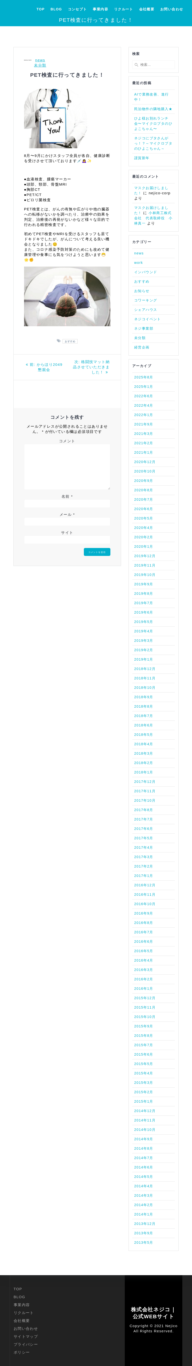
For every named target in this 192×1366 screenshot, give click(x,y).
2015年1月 (143, 1101)
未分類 (40, 65)
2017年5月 (143, 838)
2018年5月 (143, 735)
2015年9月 (143, 1026)
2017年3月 (143, 857)
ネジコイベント (147, 319)
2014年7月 (143, 1158)
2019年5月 (143, 622)
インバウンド (145, 272)
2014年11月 (145, 1120)
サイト (67, 532)
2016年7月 (143, 932)
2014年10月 (145, 1130)
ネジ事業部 (143, 328)
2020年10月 (145, 471)
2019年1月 (143, 659)
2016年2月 (143, 979)
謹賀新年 (142, 158)
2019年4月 (143, 631)
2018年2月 (143, 763)
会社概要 (147, 9)
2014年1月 (143, 1214)
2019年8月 (143, 594)
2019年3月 (143, 641)
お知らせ (142, 291)
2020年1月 (143, 546)
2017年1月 (143, 876)
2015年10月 (145, 1017)
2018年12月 (145, 669)
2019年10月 (145, 575)
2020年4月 (143, 528)
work (138, 263)
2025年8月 (143, 377)
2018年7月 (143, 716)
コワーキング (145, 300)
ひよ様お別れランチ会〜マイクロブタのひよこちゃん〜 (153, 123)
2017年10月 (145, 800)
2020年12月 (145, 462)
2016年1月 (143, 989)
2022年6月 (143, 396)
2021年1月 (143, 452)
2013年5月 (143, 1242)
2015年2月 (143, 1092)
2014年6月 (143, 1167)
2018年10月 (145, 688)
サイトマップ (26, 1337)
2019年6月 (143, 612)
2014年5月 (143, 1177)
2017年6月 (143, 829)
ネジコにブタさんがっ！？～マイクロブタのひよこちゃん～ (153, 143)
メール (67, 514)
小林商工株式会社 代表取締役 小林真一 (153, 218)
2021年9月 (143, 424)
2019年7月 (143, 603)
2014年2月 (143, 1205)
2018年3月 (143, 753)
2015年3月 (143, 1083)
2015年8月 (143, 1036)
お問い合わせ (171, 9)
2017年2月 (143, 866)
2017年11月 (145, 791)
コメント (67, 441)
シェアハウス (145, 310)
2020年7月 (143, 499)
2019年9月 (143, 584)
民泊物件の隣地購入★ (153, 109)
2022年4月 (143, 405)
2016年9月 (143, 913)
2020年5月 (143, 518)
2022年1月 (143, 415)
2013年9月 (143, 1233)
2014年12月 (145, 1111)
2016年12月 (145, 885)
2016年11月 (145, 894)
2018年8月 (143, 706)
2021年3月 (143, 434)
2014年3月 (143, 1195)
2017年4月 (143, 847)
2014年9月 (143, 1139)
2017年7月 (143, 819)
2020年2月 (143, 537)
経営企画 (142, 347)
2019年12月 (145, 556)
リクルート (123, 9)
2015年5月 (143, 1064)
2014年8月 (143, 1148)
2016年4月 (143, 960)
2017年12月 (145, 782)
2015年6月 (143, 1054)
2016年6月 (143, 942)
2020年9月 (143, 481)
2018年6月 (143, 725)
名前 (67, 496)
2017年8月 (143, 810)
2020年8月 (143, 490)
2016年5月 (143, 951)
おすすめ (70, 341)
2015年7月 (143, 1045)
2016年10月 (145, 904)
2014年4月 (143, 1186)
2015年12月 (145, 998)
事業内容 (100, 9)
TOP (40, 9)
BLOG (56, 9)
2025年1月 (143, 387)
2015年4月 (143, 1073)
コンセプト (77, 9)
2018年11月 (145, 678)
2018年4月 (143, 744)
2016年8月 (143, 923)
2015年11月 (145, 1007)
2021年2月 (143, 443)
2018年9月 (143, 697)
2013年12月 (145, 1224)
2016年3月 (143, 970)
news (40, 60)
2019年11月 (145, 565)
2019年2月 (143, 650)
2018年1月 (143, 772)
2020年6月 (143, 509)
